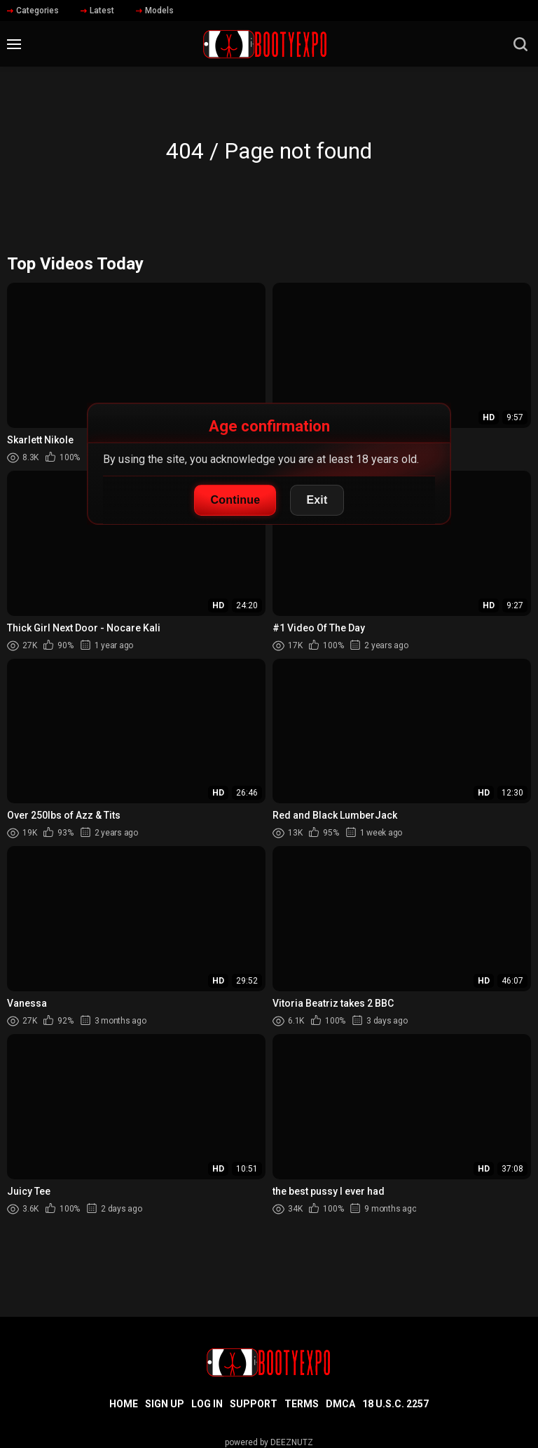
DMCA (340, 1403)
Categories (33, 10)
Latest (97, 10)
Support (253, 1403)
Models (155, 10)
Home (123, 1403)
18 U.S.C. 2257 (395, 1403)
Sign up (164, 1403)
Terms (301, 1403)
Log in (207, 1403)
